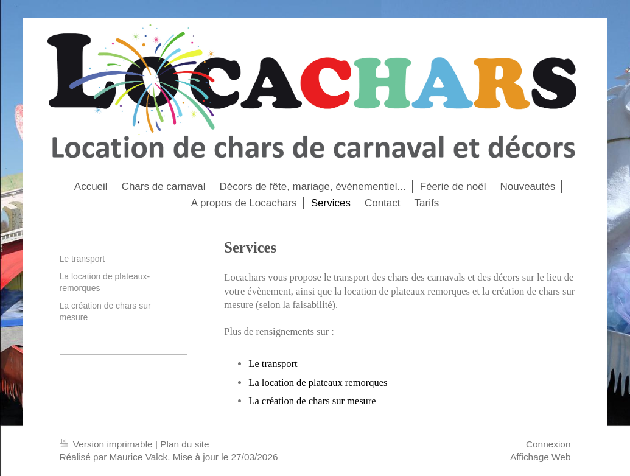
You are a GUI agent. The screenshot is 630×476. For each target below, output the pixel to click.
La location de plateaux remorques (317, 382)
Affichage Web (540, 457)
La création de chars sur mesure (312, 401)
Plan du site (184, 444)
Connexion (548, 444)
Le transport (272, 363)
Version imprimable (107, 444)
